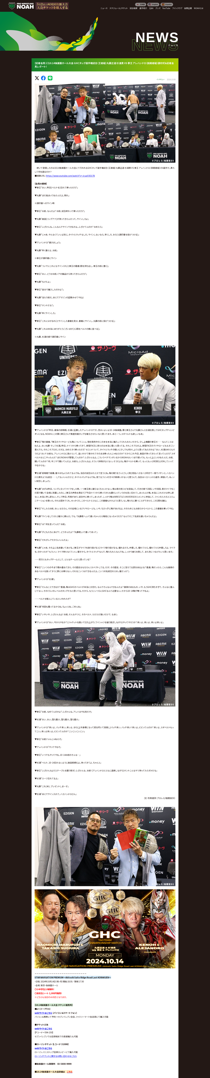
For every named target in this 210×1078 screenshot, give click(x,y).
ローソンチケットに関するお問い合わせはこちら (56, 1056)
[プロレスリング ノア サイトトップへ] (21, 6)
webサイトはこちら (43, 1012)
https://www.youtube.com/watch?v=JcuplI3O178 (70, 175)
